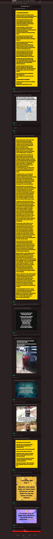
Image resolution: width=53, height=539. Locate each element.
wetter (22, 527)
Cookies (23, 537)
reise (31, 472)
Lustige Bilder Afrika (25, 6)
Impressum (26, 537)
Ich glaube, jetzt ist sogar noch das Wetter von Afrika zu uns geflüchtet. (26, 507)
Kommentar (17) (15, 125)
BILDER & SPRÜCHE (17, 3)
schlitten (16, 335)
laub (19, 527)
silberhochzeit (26, 472)
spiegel (13, 304)
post (20, 435)
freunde (23, 472)
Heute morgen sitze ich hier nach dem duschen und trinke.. (24, 135)
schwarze (14, 335)
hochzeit (19, 472)
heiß (28, 472)
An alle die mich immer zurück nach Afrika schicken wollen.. (24, 380)
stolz (22, 435)
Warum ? (15, 127)
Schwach (16, 89)
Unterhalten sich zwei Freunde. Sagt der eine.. (22, 438)
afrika (19, 125)
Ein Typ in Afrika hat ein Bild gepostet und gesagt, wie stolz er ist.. (25, 404)
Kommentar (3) (15, 377)
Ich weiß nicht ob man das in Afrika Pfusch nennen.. (23, 338)
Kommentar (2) (15, 435)
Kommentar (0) (15, 472)
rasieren (15, 304)
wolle (21, 125)
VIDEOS (21, 3)
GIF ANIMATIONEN (25, 3)
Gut (14, 89)
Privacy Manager (28, 537)
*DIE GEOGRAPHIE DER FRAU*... (20, 8)
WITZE (13, 3)
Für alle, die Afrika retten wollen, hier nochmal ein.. (23, 95)
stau (29, 472)
